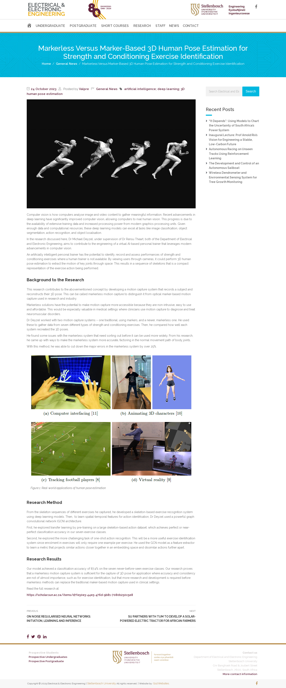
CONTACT (191, 26)
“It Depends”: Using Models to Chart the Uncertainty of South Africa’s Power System (234, 125)
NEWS (174, 26)
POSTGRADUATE (83, 26)
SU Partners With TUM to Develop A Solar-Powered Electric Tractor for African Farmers (158, 618)
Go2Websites (161, 683)
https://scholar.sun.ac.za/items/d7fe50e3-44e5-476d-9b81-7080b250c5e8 (80, 595)
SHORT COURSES (115, 26)
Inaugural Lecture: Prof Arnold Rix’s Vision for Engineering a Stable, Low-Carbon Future (233, 139)
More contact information (240, 674)
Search (251, 91)
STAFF (160, 26)
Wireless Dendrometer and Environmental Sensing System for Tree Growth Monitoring (233, 177)
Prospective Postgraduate (46, 661)
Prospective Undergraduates (48, 656)
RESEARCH (142, 26)
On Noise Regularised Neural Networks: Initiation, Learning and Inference (59, 618)
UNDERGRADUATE (50, 26)
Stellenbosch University (101, 683)
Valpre (84, 89)
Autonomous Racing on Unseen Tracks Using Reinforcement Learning (231, 153)
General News (107, 89)
